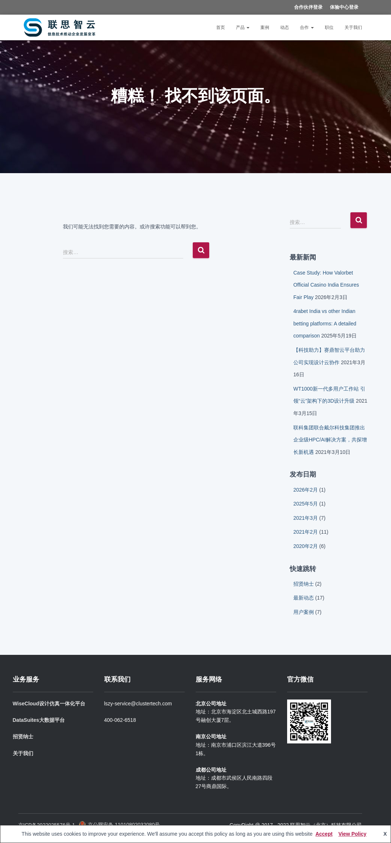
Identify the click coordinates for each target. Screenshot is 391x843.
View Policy (352, 834)
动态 (284, 27)
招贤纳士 (303, 584)
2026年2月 (305, 490)
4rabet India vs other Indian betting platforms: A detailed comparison (324, 323)
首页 (220, 27)
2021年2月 (305, 532)
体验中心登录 (344, 7)
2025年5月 (305, 504)
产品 (242, 27)
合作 (306, 27)
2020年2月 (305, 546)
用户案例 (303, 612)
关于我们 (353, 27)
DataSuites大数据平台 (39, 720)
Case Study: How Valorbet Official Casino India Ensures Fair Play (326, 285)
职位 (329, 27)
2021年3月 (305, 518)
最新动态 (303, 598)
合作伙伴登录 (308, 7)
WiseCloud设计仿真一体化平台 (49, 703)
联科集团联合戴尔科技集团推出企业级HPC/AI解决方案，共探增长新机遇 (330, 440)
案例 (264, 27)
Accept (323, 834)
